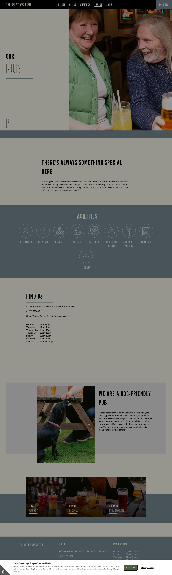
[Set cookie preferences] (5, 569)
